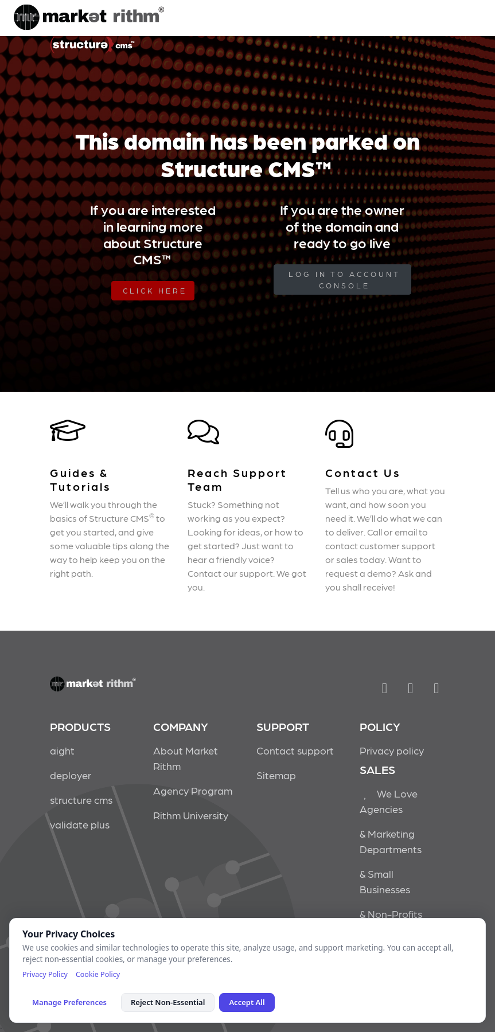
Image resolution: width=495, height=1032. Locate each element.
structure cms (81, 799)
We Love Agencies (389, 801)
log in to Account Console (344, 279)
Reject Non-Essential (168, 1002)
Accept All (246, 1002)
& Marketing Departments (391, 841)
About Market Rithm (185, 758)
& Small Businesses (385, 881)
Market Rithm (89, 18)
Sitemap (276, 775)
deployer (70, 775)
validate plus (80, 824)
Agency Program (192, 790)
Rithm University (190, 815)
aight (62, 750)
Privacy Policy (45, 974)
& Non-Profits (391, 914)
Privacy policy (392, 750)
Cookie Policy (98, 974)
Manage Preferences (69, 1002)
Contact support (295, 750)
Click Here (155, 290)
